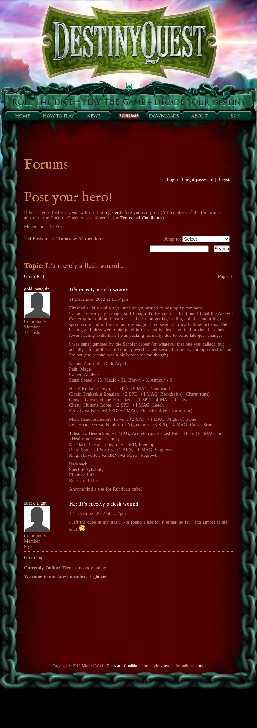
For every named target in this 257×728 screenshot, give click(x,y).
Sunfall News (93, 116)
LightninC (98, 576)
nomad (199, 666)
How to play (57, 116)
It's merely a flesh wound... (100, 289)
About (199, 116)
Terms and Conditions (141, 217)
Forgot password (198, 179)
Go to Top (34, 557)
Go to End (34, 276)
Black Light (35, 503)
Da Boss (56, 226)
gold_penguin (36, 288)
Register (225, 179)
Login (172, 179)
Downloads (164, 116)
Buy (234, 116)
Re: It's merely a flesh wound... (105, 504)
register (112, 212)
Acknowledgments (157, 666)
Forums (128, 116)
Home (22, 116)
